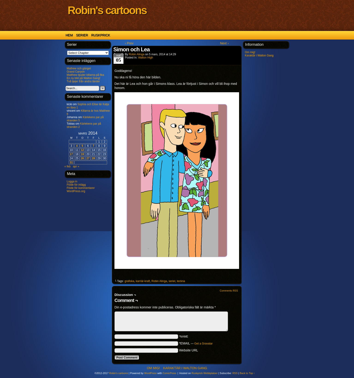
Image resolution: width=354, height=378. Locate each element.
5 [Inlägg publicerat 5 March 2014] (82, 146)
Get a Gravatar (203, 343)
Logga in (72, 181)
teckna (181, 281)
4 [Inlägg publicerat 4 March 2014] (77, 146)
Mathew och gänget (79, 68)
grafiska (129, 281)
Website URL (188, 350)
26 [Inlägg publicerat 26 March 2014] (82, 158)
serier (171, 281)
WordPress (150, 373)
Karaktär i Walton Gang (259, 55)
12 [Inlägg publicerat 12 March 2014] (82, 150)
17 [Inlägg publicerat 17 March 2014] (71, 154)
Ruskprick (100, 35)
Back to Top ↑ (247, 373)
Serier (82, 35)
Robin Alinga (136, 54)
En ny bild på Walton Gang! (83, 78)
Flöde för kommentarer (81, 188)
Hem (69, 35)
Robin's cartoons (107, 10)
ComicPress (169, 373)
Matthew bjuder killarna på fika (85, 75)
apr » (76, 166)
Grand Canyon (76, 71)
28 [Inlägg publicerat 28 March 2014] (93, 158)
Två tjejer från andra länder (83, 81)
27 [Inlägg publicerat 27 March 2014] (87, 158)
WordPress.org (76, 191)
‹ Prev (129, 43)
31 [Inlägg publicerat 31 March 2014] (71, 162)
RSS (235, 373)
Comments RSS (229, 290)
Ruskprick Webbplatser (205, 373)
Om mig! (250, 52)
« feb (67, 166)
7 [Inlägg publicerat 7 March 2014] (93, 146)
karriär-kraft (143, 281)
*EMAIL (196, 343)
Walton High (145, 57)
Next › (224, 43)
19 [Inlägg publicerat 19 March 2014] (82, 154)
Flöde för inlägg (76, 184)
